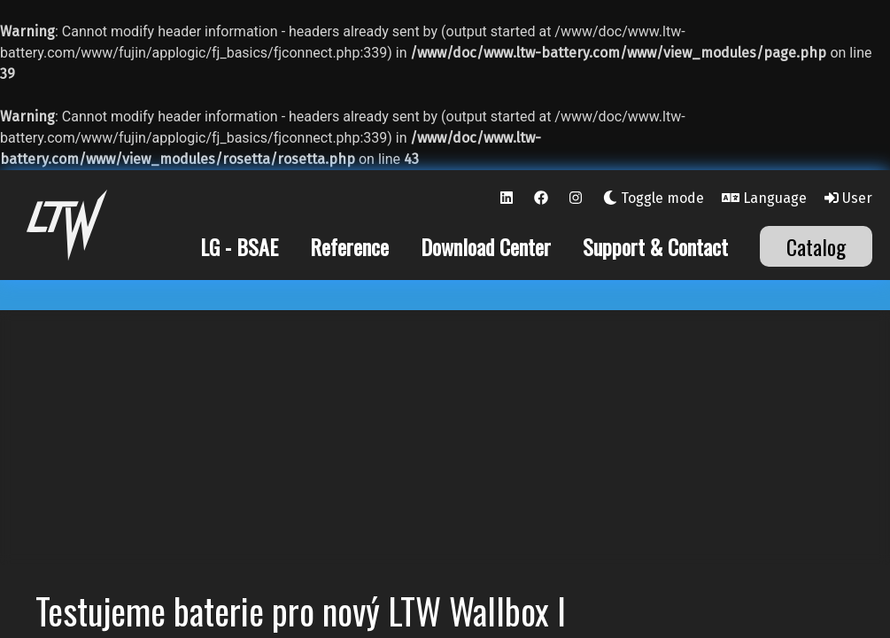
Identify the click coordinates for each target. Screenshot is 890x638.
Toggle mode (653, 198)
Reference (349, 246)
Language (764, 198)
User (848, 198)
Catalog (816, 246)
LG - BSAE (239, 246)
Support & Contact (655, 246)
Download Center (486, 246)
